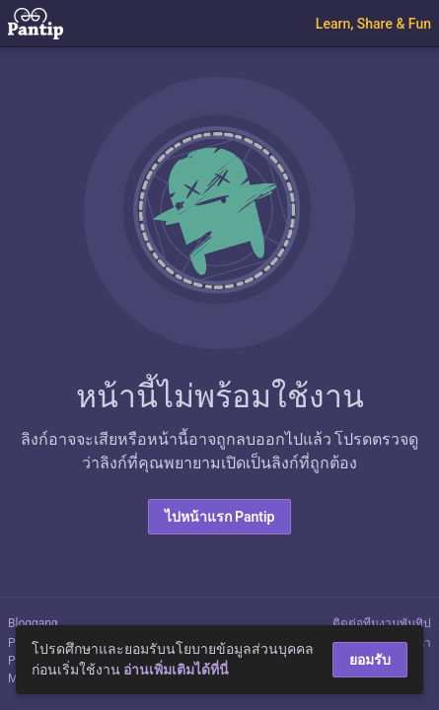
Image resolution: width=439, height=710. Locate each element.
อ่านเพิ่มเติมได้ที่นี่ (176, 669)
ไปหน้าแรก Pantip (220, 517)
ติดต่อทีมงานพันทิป (381, 623)
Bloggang (33, 623)
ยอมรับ (370, 660)
